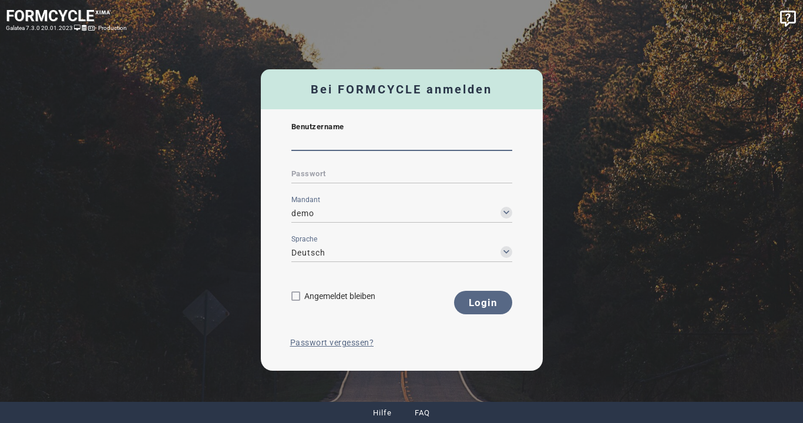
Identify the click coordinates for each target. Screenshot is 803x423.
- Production (110, 28)
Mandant (305, 200)
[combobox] (401, 213)
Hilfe (382, 412)
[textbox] (401, 143)
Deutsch (308, 252)
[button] (483, 302)
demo (302, 213)
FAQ (422, 412)
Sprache (304, 239)
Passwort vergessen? (332, 342)
